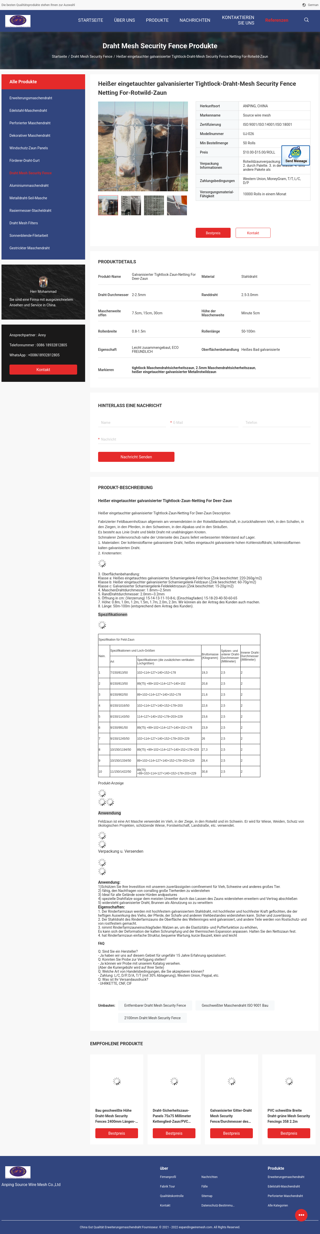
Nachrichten (209, 1177)
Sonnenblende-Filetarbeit (28, 236)
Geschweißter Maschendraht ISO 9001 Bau (235, 1005)
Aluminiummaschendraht (29, 186)
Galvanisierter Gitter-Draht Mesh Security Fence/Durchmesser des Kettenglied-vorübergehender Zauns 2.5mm (231, 1116)
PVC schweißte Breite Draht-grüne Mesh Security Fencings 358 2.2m (289, 1115)
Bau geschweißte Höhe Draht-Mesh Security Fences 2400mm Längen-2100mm (115, 1116)
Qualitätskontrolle (171, 1196)
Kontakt (43, 369)
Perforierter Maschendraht (29, 123)
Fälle (204, 1186)
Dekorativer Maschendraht (29, 136)
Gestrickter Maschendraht (29, 248)
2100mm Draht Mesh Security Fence (152, 1018)
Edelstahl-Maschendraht (28, 111)
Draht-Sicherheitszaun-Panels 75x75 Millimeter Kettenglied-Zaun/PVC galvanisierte (172, 1116)
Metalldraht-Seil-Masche (28, 198)
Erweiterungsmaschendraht (30, 98)
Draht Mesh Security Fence (91, 57)
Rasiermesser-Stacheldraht (30, 211)
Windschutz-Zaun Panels (28, 148)
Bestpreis (213, 233)
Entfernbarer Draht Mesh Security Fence (155, 1005)
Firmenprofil (168, 1177)
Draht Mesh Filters (23, 223)
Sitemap (206, 1196)
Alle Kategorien (278, 1205)
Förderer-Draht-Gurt (24, 161)
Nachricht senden (136, 457)
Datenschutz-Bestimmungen (218, 1205)
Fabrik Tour (167, 1186)
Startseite (59, 57)
